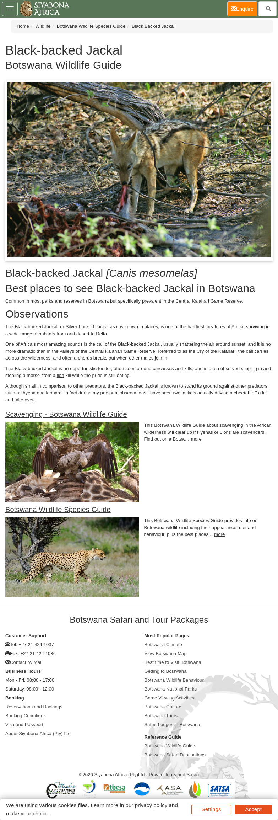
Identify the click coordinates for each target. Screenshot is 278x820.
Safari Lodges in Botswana (172, 724)
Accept (253, 809)
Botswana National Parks (171, 689)
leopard (54, 392)
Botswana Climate (163, 644)
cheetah (242, 392)
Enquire (244, 8)
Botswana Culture (163, 706)
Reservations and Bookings (33, 706)
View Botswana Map (166, 653)
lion (60, 375)
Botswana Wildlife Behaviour (174, 680)
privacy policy (151, 805)
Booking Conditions (25, 715)
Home (23, 26)
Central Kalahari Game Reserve (208, 301)
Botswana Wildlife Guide (170, 746)
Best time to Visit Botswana (173, 662)
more (196, 439)
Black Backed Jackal (153, 26)
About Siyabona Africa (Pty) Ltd (38, 733)
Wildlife (43, 26)
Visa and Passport (24, 724)
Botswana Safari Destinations (175, 754)
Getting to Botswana (166, 671)
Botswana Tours (161, 715)
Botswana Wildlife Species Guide (91, 26)
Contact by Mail (26, 662)
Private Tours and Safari (174, 774)
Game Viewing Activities (170, 698)
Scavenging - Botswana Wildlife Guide (66, 414)
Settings (211, 809)
